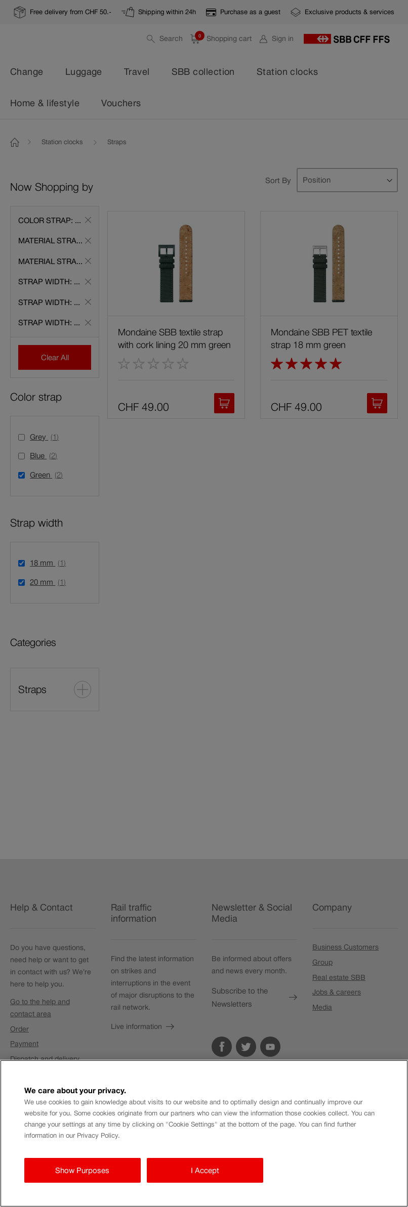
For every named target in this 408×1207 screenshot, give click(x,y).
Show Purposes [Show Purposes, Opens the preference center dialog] (82, 1170)
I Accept (205, 1170)
